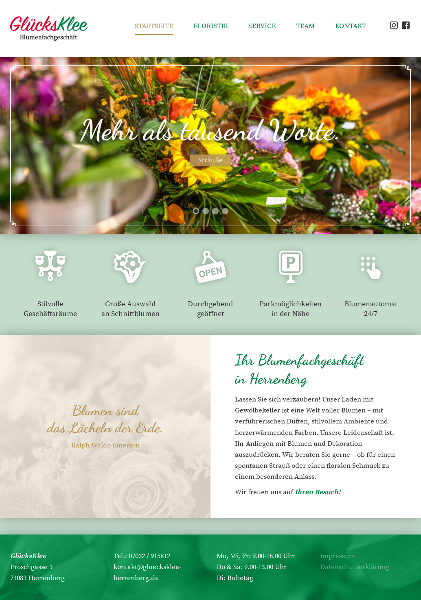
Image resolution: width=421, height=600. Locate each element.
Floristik (210, 26)
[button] (196, 211)
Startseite (154, 26)
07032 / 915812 (149, 556)
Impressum (337, 556)
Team (305, 26)
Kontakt (350, 26)
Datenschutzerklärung (354, 567)
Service (262, 26)
